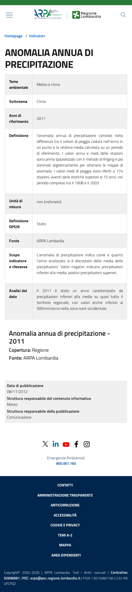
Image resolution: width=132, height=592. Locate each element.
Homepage (13, 36)
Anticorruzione (65, 505)
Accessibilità (65, 515)
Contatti (65, 485)
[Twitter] (45, 444)
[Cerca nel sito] (123, 15)
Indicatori (37, 36)
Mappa (65, 545)
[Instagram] (87, 444)
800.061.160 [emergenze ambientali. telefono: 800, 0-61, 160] (66, 463)
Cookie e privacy (65, 525)
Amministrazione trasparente (65, 495)
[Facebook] (76, 444)
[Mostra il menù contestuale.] (9, 15)
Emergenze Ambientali (66, 458)
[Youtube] (66, 444)
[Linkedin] (56, 444)
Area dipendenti (66, 555)
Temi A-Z (65, 535)
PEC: (51, 578)
